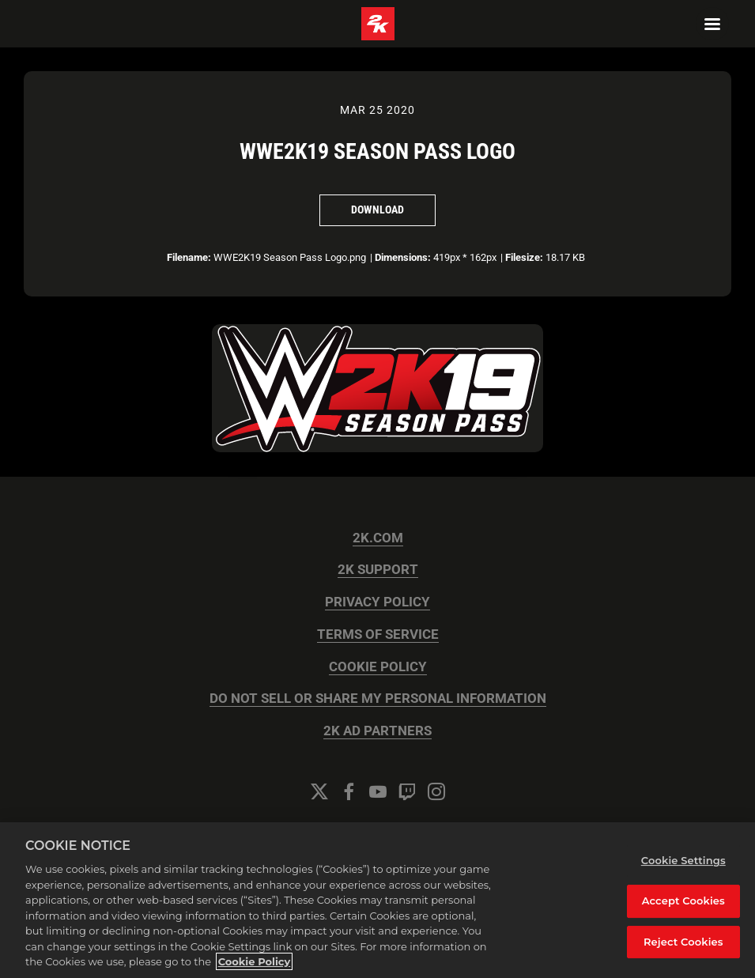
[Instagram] (436, 791)
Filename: (189, 257)
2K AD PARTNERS (377, 730)
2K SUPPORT (378, 569)
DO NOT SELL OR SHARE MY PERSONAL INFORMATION (378, 698)
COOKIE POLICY (378, 666)
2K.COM (378, 538)
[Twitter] (319, 791)
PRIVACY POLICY (377, 602)
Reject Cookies (683, 941)
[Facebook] (348, 791)
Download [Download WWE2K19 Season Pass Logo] (377, 209)
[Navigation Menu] (712, 23)
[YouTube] (378, 791)
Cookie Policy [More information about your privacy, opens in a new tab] (254, 961)
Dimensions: (403, 257)
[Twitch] (407, 791)
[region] (377, 900)
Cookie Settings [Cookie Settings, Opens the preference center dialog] (683, 860)
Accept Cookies (683, 900)
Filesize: (524, 257)
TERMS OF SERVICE (378, 634)
